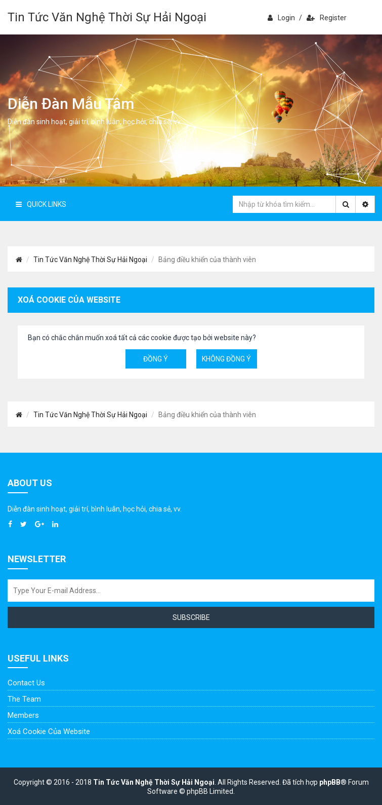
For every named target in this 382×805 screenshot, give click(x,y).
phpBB (330, 782)
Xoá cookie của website (49, 731)
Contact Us (26, 682)
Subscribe (191, 617)
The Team (24, 699)
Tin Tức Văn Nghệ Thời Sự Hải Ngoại (107, 17)
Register (327, 18)
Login (281, 18)
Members (23, 715)
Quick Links (41, 204)
